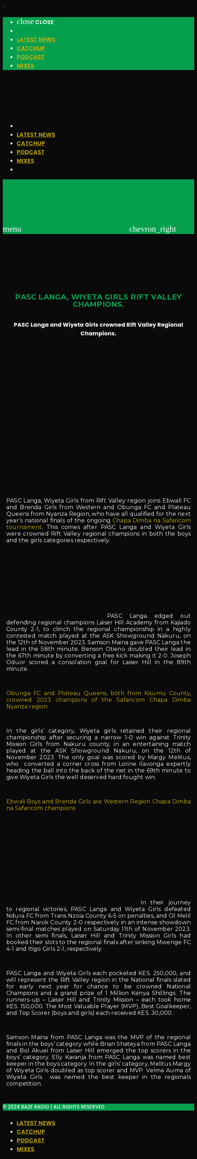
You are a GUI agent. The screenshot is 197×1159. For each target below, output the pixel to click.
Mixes (25, 66)
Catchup (31, 48)
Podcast (31, 57)
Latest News (36, 40)
